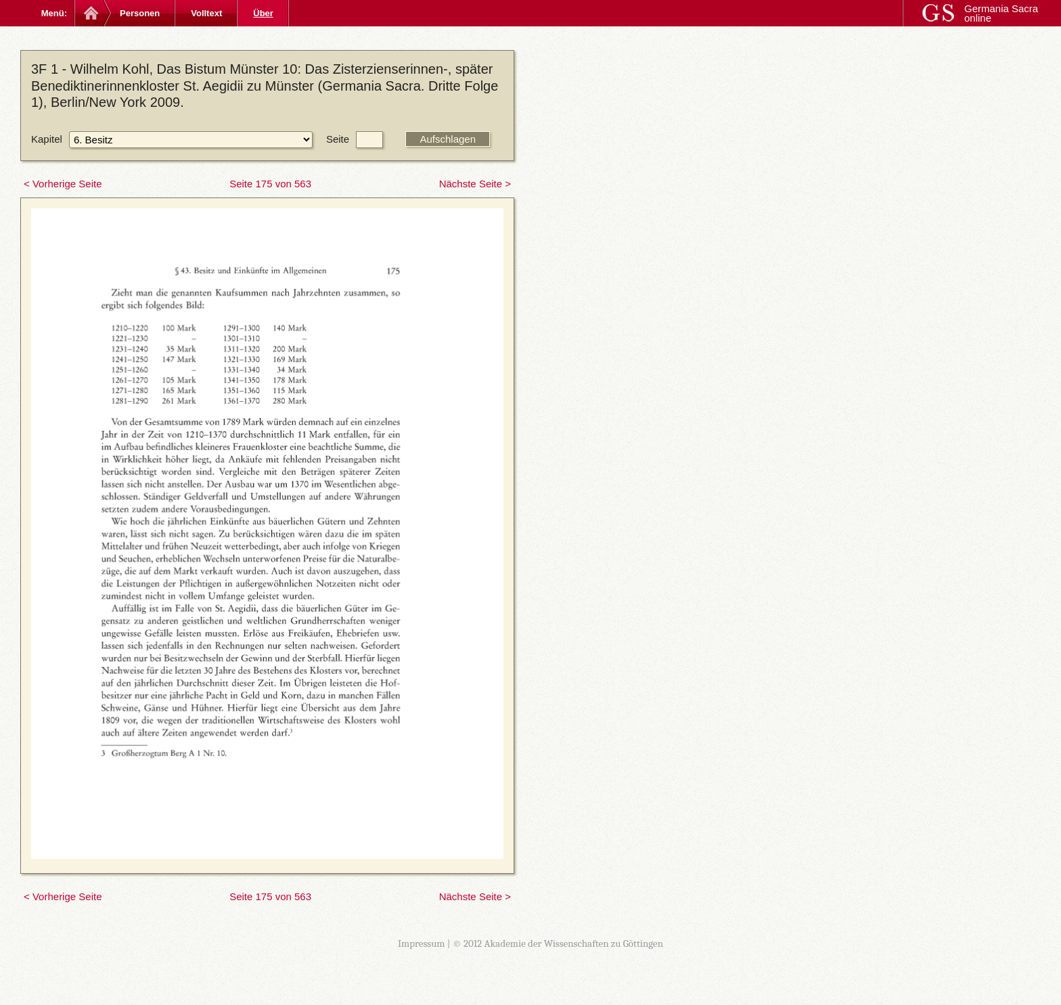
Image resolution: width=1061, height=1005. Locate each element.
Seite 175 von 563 (270, 183)
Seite (337, 139)
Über (263, 13)
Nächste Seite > (475, 183)
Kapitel (46, 139)
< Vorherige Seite (63, 183)
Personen (140, 13)
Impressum (421, 943)
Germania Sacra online (1001, 13)
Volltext (206, 13)
